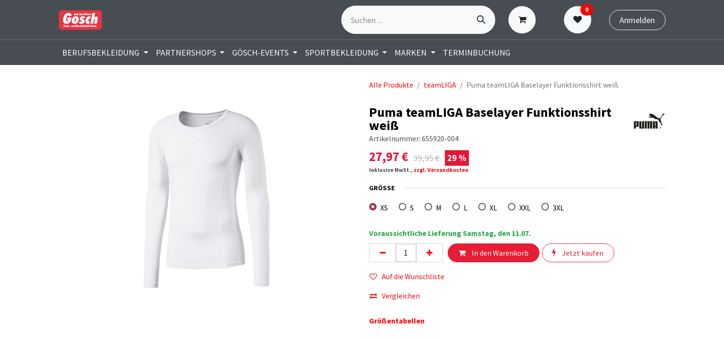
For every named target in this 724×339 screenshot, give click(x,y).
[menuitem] (105, 52)
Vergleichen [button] (395, 295)
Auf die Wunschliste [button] (407, 276)
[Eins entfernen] (382, 252)
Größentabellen (397, 320)
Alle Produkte (391, 84)
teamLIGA (440, 84)
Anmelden (637, 20)
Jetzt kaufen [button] (577, 253)
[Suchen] (481, 20)
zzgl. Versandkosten (441, 169)
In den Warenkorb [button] (494, 253)
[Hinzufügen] (429, 252)
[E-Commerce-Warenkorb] (524, 19)
